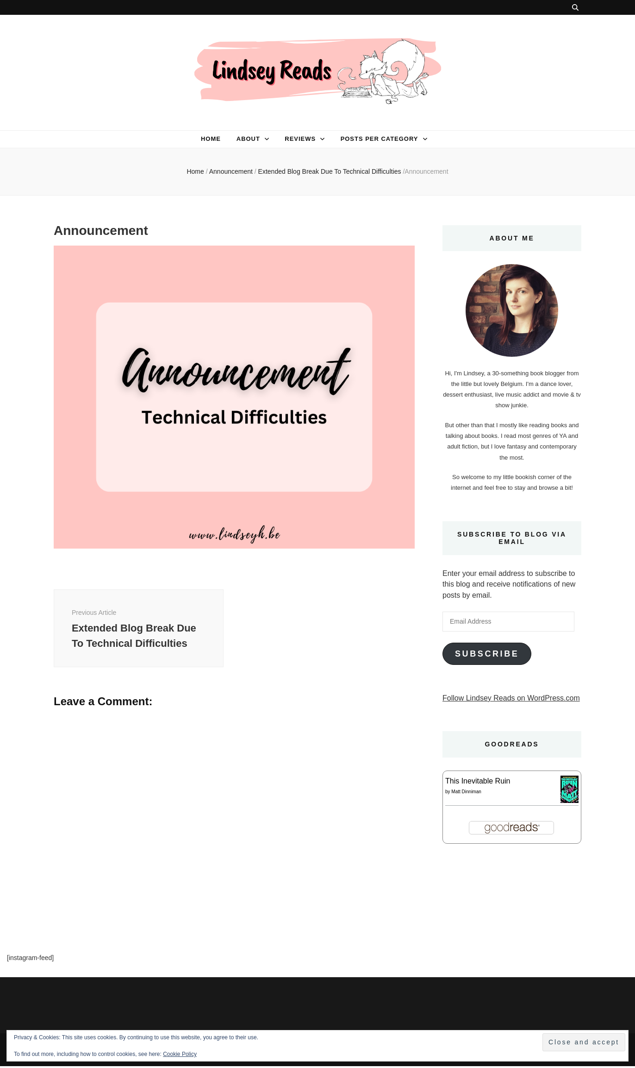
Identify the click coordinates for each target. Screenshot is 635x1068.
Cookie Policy (180, 1054)
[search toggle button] (575, 7)
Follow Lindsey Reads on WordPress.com (511, 698)
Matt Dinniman (466, 791)
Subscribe (487, 653)
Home (211, 138)
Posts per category (379, 138)
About (248, 138)
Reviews (300, 138)
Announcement (231, 171)
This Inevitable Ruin (477, 781)
